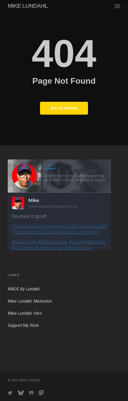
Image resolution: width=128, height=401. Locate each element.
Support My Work (23, 325)
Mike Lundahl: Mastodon (30, 301)
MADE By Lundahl (24, 289)
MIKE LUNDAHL (28, 6)
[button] (117, 6)
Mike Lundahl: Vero (25, 313)
